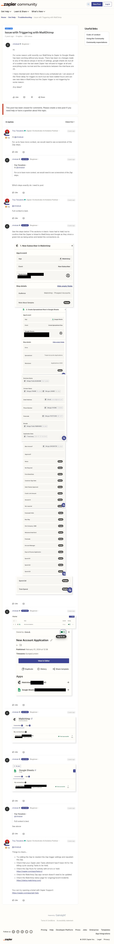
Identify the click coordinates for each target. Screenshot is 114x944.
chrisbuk (16, 44)
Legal (99, 939)
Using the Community (95, 38)
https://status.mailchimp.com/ (29, 880)
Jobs (85, 930)
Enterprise (94, 930)
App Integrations (103, 933)
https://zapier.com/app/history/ (29, 871)
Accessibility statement (65, 920)
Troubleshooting (25, 17)
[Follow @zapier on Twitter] (26, 931)
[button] (97, 4)
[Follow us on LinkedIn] (17, 931)
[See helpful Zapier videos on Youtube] (31, 931)
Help (52, 930)
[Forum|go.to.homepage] (19, 4)
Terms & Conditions (48, 920)
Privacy (107, 939)
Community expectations (96, 42)
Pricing (44, 930)
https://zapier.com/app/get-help (25, 893)
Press (77, 930)
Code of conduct (93, 35)
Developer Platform (64, 930)
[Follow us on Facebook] (13, 931)
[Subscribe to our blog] (22, 931)
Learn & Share (21, 11)
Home (3, 17)
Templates (105, 930)
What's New (39, 11)
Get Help (6, 11)
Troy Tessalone (18, 131)
